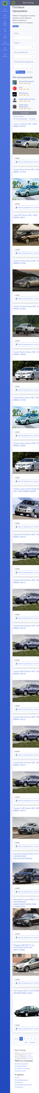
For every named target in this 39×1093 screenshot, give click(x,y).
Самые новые (18, 116)
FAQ (17, 1078)
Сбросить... (30, 72)
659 (26, 1042)
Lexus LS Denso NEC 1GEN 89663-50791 (25, 125)
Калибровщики (21, 1066)
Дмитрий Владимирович (26, 81)
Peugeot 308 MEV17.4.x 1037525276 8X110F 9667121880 (24, 947)
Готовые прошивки (23, 1068)
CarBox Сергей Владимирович (23, 106)
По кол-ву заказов (20, 119)
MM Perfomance (23, 93)
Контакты (19, 1087)
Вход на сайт (21, 1071)
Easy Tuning (28, 2)
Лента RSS (24, 113)
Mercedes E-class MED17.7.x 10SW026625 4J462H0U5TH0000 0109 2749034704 (26, 903)
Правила (19, 1082)
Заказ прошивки (22, 1064)
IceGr (20, 87)
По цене (32, 119)
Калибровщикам (22, 1080)
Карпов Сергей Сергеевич (27, 99)
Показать (20, 72)
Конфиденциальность (24, 1085)
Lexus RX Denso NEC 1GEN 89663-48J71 (25, 216)
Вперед (32, 1042)
